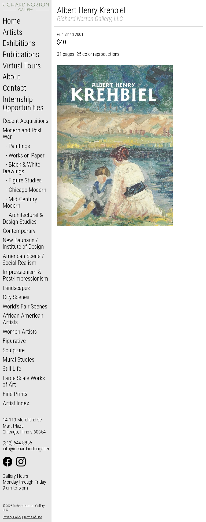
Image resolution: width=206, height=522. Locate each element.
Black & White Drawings (21, 168)
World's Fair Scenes (25, 306)
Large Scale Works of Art (24, 381)
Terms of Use (33, 517)
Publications (21, 54)
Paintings (19, 145)
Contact (14, 88)
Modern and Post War (22, 133)
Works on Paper (27, 155)
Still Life (12, 368)
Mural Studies (18, 359)
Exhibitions (19, 43)
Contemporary (19, 230)
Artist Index (16, 403)
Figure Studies (25, 180)
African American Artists (23, 319)
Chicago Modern (27, 189)
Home (11, 20)
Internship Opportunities (23, 103)
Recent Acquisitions (25, 120)
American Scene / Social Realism (23, 259)
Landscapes (16, 287)
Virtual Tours (22, 65)
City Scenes (16, 296)
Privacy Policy (12, 517)
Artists (12, 32)
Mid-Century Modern (20, 202)
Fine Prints (15, 393)
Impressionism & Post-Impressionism (25, 275)
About (11, 76)
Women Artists (20, 331)
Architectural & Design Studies (23, 218)
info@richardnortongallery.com (32, 449)
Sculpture (14, 350)
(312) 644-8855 (17, 443)
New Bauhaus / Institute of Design (23, 243)
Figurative (14, 340)
